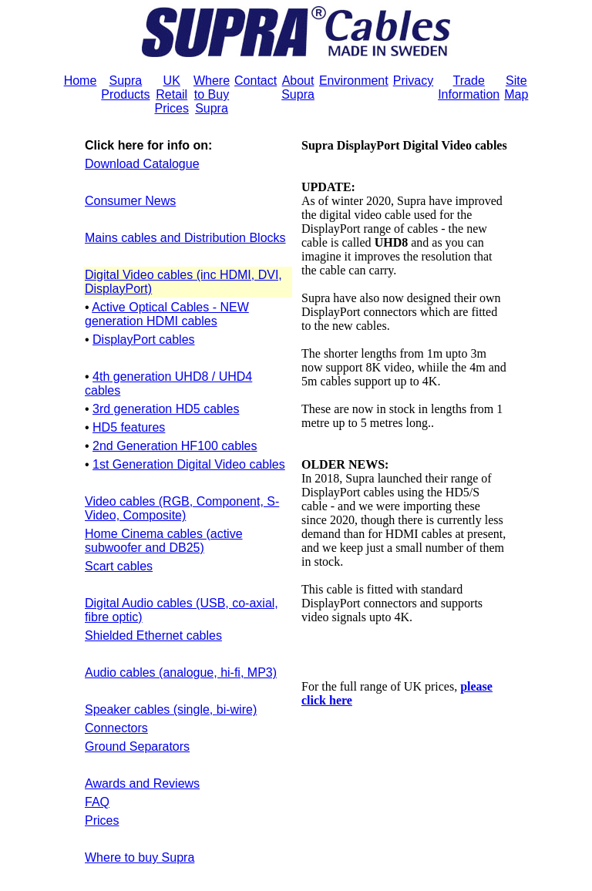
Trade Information (469, 87)
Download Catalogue (142, 163)
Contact (255, 80)
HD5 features (128, 427)
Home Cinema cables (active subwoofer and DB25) (164, 540)
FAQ (97, 802)
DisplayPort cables (143, 339)
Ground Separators (137, 746)
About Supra (297, 87)
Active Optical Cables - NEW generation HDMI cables (167, 314)
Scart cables (119, 566)
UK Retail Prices (171, 94)
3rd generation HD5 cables (165, 408)
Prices (102, 820)
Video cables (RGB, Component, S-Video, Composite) (182, 508)
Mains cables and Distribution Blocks (185, 237)
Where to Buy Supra (211, 94)
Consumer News (130, 200)
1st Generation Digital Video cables (188, 464)
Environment (353, 80)
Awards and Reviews (142, 783)
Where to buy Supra (139, 857)
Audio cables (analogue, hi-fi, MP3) (181, 672)
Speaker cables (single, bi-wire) (171, 709)
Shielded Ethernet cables (153, 635)
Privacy (413, 80)
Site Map (516, 87)
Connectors (116, 728)
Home (80, 80)
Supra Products (125, 87)
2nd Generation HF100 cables (174, 445)
